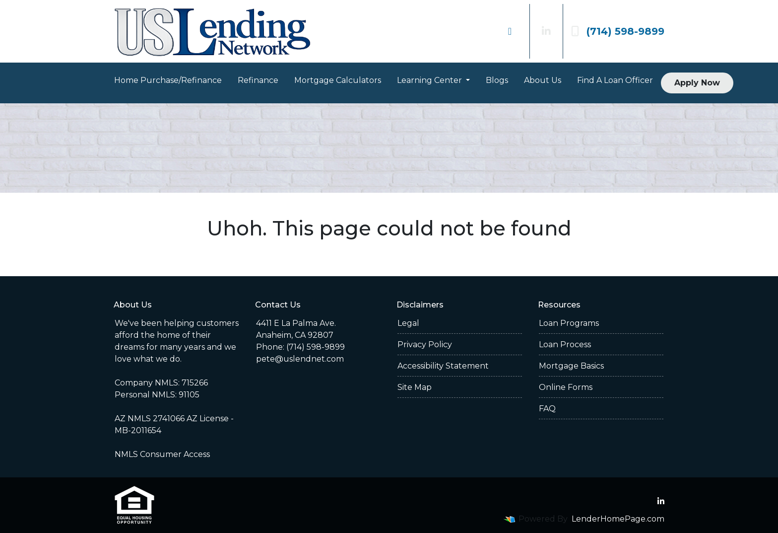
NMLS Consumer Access (162, 454)
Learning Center (430, 80)
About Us (542, 80)
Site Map (414, 387)
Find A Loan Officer (615, 80)
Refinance (258, 80)
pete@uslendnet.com (300, 359)
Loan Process (565, 344)
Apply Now (697, 82)
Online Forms (565, 387)
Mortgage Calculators (337, 80)
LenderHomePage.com (618, 519)
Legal (408, 323)
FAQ (547, 408)
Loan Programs (569, 323)
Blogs (497, 80)
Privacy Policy (424, 344)
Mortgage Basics (571, 366)
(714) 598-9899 (617, 31)
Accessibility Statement (443, 366)
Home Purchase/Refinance (168, 80)
